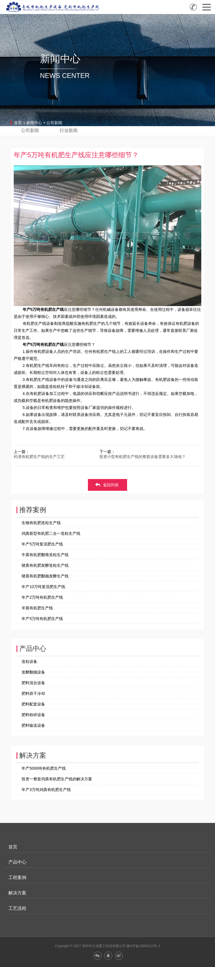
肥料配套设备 (33, 704)
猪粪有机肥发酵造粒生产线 (45, 565)
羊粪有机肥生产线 (37, 608)
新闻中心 (34, 123)
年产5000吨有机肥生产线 (44, 768)
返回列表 (111, 485)
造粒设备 (29, 661)
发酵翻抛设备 (33, 672)
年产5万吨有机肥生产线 (42, 618)
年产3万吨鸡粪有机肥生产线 (46, 789)
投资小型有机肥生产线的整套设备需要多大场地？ (142, 456)
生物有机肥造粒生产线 (41, 522)
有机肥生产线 (52, 309)
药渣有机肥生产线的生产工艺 (39, 456)
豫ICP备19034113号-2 (143, 946)
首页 (18, 123)
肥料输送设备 (33, 725)
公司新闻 (54, 123)
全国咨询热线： (193, 7)
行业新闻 (69, 130)
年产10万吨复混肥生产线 (43, 586)
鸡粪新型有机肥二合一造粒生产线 (51, 533)
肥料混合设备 (33, 683)
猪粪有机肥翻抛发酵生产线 (45, 576)
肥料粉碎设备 (33, 714)
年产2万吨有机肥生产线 (42, 597)
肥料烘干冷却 (33, 693)
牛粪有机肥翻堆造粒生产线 (45, 554)
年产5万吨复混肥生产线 (42, 544)
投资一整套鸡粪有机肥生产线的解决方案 (57, 779)
